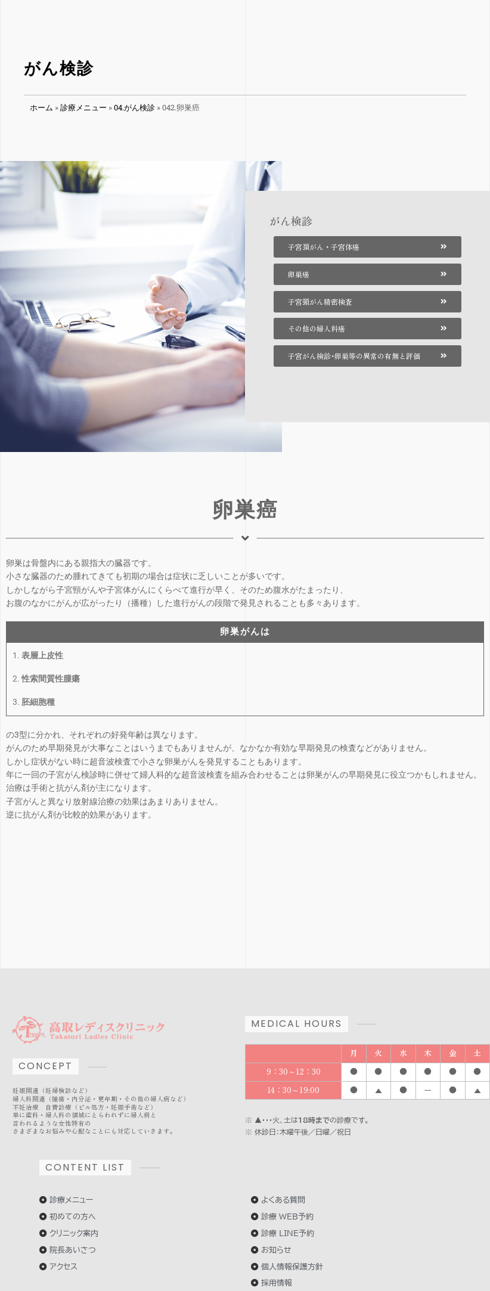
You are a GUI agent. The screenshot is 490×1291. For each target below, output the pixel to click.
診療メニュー (83, 107)
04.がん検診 (134, 107)
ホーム (41, 107)
